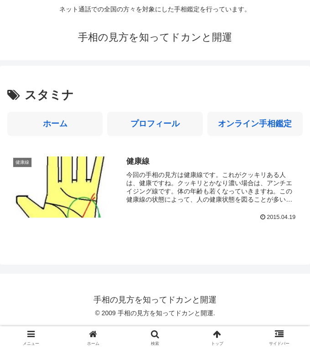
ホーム (55, 123)
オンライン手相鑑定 (255, 123)
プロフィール (155, 123)
